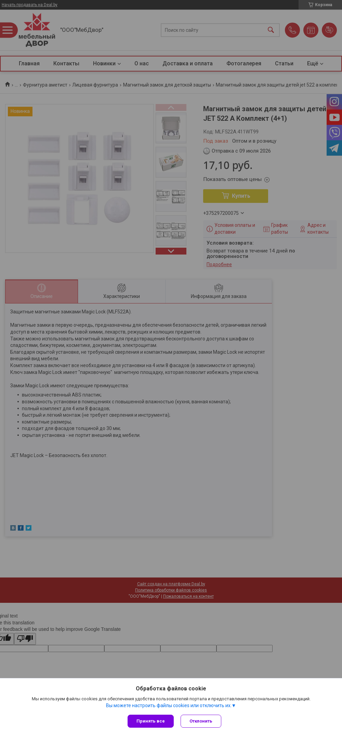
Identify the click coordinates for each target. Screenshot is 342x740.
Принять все (150, 721)
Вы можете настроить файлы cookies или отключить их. (169, 705)
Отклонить (200, 721)
